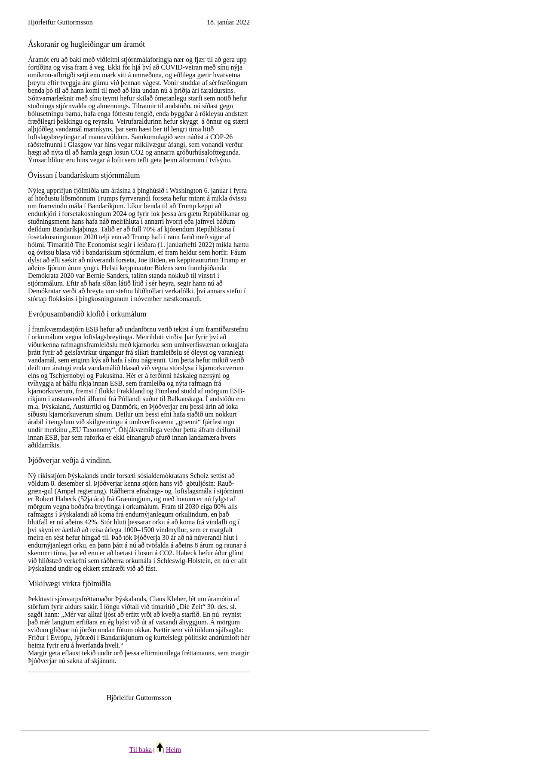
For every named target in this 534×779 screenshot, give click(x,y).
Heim (173, 749)
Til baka (140, 749)
